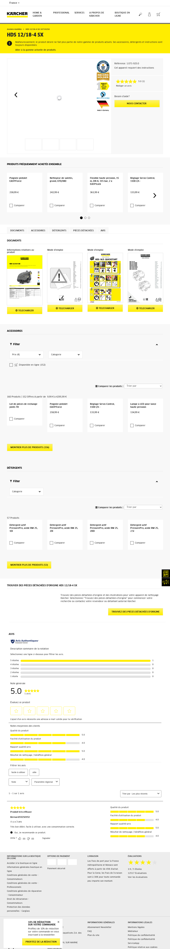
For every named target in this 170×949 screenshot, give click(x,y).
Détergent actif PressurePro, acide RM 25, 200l (104, 523)
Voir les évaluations (137, 872)
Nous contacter (137, 104)
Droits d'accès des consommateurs (145, 946)
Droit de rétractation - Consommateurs (18, 896)
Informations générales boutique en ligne (24, 864)
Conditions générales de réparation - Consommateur (24, 888)
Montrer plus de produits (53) (29, 560)
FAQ (89, 926)
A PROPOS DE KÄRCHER (96, 14)
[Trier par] (143, 368)
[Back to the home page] (18, 14)
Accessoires (38, 239)
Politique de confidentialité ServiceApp (141, 936)
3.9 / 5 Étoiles (135, 864)
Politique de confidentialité (141, 930)
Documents (17, 239)
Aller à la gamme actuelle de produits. (35, 50)
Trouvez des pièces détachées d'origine (136, 606)
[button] (16, 95)
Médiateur (133, 926)
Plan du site (93, 930)
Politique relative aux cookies (142, 942)
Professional (61, 13)
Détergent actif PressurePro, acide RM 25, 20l (64, 523)
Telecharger (24, 319)
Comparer (19, 214)
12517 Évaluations (137, 868)
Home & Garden (37, 14)
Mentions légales (136, 922)
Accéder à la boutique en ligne (22, 858)
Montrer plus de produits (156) (29, 438)
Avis (103, 239)
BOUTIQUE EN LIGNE (122, 14)
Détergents (59, 239)
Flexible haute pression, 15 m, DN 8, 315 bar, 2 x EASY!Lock (104, 196)
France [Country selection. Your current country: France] (14, 3)
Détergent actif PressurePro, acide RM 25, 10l (23, 523)
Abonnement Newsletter (99, 922)
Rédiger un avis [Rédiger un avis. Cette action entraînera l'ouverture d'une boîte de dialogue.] (123, 86)
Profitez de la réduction (41, 942)
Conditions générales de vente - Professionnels (22, 880)
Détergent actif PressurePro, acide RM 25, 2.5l (144, 523)
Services (79, 13)
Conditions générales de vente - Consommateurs (22, 872)
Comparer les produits (108, 368)
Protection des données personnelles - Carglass (18, 904)
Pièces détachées (83, 239)
